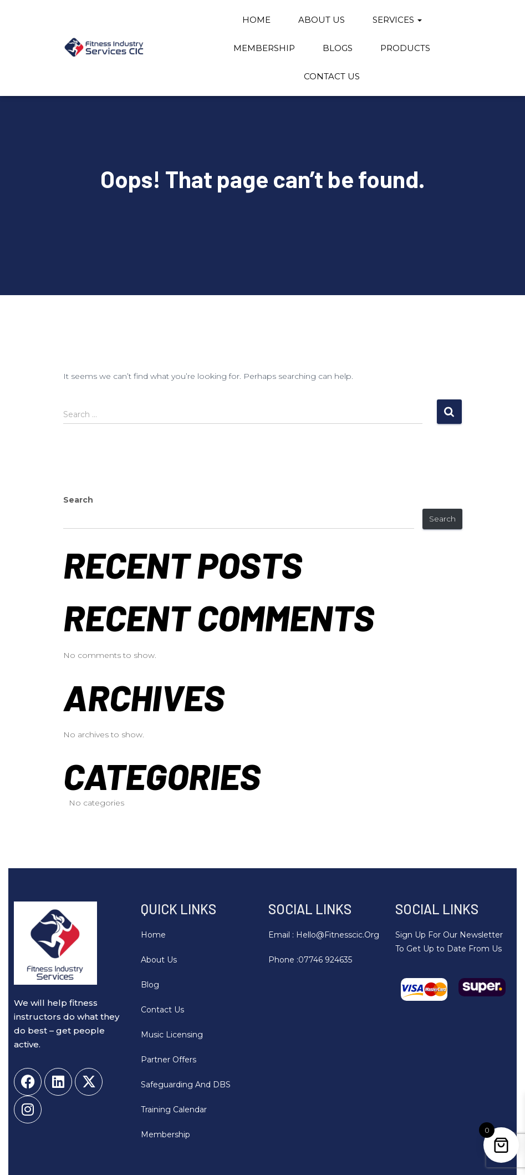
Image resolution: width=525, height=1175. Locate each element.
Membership (264, 48)
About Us (321, 19)
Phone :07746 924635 (310, 960)
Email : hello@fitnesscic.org (323, 935)
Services (397, 19)
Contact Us (332, 76)
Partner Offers (168, 1060)
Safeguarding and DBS (186, 1085)
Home (256, 19)
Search (78, 500)
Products (405, 48)
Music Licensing (172, 1035)
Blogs (338, 48)
